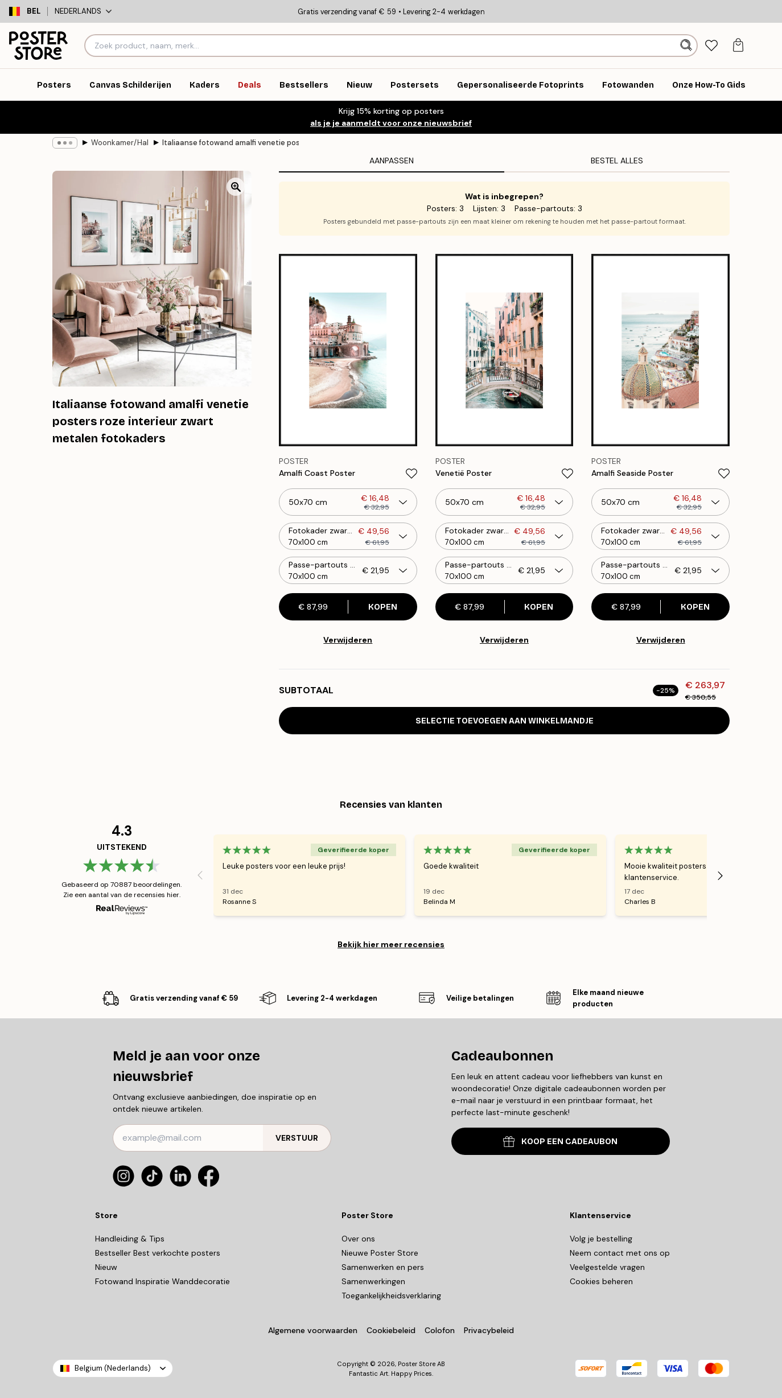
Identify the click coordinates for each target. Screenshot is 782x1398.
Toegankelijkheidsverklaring (391, 1295)
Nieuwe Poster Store (379, 1253)
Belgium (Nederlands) (113, 1368)
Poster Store (416, 1364)
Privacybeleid (489, 1330)
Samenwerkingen (373, 1281)
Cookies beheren (601, 1281)
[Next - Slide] (720, 875)
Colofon (440, 1330)
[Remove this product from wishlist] (411, 473)
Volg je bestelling (601, 1238)
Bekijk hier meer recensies (391, 944)
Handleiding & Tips (129, 1238)
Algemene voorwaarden (312, 1330)
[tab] (711, 45)
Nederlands (83, 11)
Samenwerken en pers (382, 1267)
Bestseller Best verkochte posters (157, 1253)
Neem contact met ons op (620, 1253)
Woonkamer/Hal (120, 142)
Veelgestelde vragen (607, 1267)
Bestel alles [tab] (617, 160)
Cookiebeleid (391, 1330)
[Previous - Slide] (200, 875)
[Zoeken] (687, 45)
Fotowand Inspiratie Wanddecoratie (162, 1281)
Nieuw (106, 1267)
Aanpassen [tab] (391, 160)
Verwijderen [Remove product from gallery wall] (347, 640)
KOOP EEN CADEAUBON (560, 1141)
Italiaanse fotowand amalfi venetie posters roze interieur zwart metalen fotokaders (230, 142)
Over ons (358, 1238)
